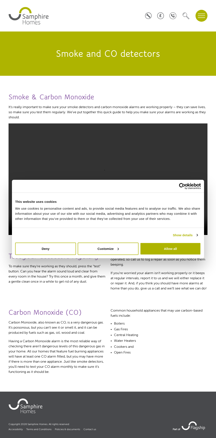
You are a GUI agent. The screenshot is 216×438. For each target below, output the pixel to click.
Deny (46, 248)
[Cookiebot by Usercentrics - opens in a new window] (182, 186)
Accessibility (16, 429)
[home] (29, 16)
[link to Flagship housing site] (193, 425)
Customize (108, 248)
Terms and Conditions (38, 429)
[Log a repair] (148, 15)
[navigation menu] (201, 16)
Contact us (89, 429)
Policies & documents (67, 429)
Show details (183, 235)
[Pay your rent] (160, 15)
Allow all (170, 248)
